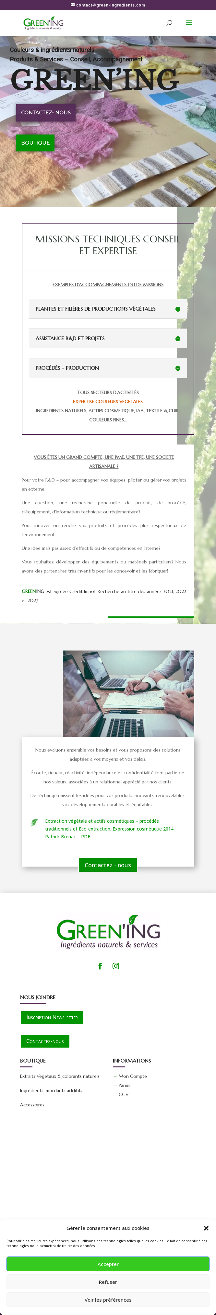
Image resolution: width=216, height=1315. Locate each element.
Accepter (108, 1264)
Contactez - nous (108, 865)
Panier (125, 1085)
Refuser (108, 1282)
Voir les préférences (108, 1299)
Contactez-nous (45, 1041)
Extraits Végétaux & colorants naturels (60, 1076)
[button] (206, 1228)
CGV (123, 1094)
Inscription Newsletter (52, 1017)
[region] (108, 121)
